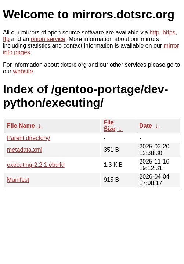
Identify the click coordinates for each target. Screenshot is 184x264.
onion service (48, 39)
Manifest (18, 180)
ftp (6, 39)
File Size (109, 125)
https (169, 32)
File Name (21, 125)
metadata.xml (24, 150)
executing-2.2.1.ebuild (36, 165)
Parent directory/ (28, 138)
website (23, 71)
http (154, 32)
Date (145, 125)
